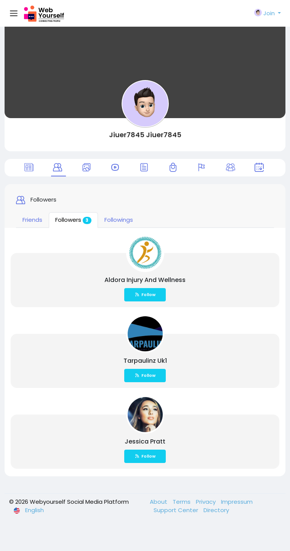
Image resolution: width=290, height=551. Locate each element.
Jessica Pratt (145, 441)
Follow (145, 295)
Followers (73, 220)
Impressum (237, 502)
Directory (216, 510)
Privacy (206, 502)
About (159, 502)
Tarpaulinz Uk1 (145, 360)
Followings (118, 220)
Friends (32, 220)
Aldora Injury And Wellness (145, 280)
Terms (182, 502)
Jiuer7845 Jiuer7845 (145, 134)
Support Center (177, 510)
